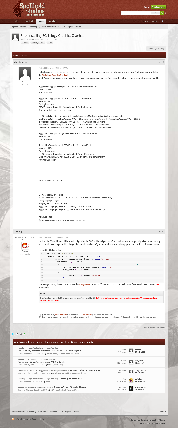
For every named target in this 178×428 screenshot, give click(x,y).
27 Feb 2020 (140, 352)
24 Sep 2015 (140, 381)
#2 (161, 231)
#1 (161, 62)
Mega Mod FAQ (61, 315)
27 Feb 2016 (140, 373)
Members (52, 21)
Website (17, 21)
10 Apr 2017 (139, 363)
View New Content (150, 21)
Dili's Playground (41, 370)
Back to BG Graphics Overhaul (155, 327)
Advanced (165, 13)
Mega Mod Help (52, 348)
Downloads (29, 21)
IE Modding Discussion (48, 359)
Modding (21, 348)
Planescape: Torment (59, 370)
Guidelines (162, 411)
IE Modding (32, 359)
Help (42, 419)
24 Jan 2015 (139, 390)
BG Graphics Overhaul (70, 411)
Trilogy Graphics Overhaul (55, 75)
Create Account (158, 7)
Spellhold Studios (18, 411)
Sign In (146, 7)
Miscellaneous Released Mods (39, 387)
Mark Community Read (26, 419)
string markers (85, 284)
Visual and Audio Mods (49, 411)
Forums (41, 21)
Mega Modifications (35, 348)
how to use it (87, 315)
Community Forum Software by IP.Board (148, 420)
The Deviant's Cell (25, 370)
